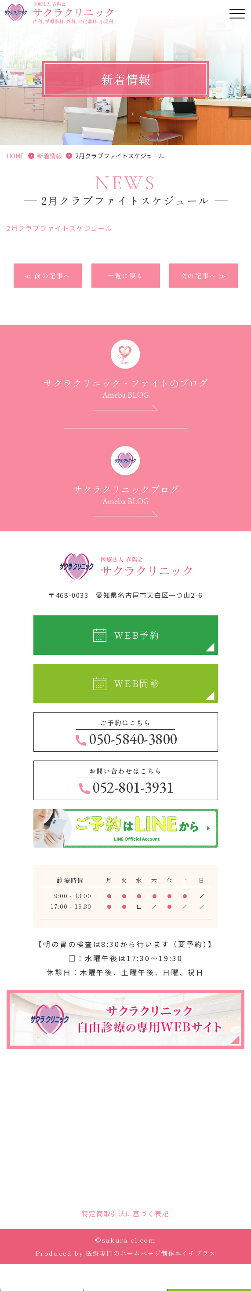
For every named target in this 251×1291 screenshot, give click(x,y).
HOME (15, 155)
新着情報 (49, 155)
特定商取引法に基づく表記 (125, 1213)
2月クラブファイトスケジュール (60, 228)
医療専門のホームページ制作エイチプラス (150, 1253)
